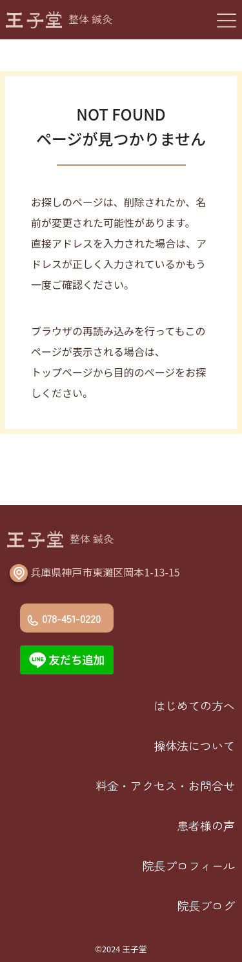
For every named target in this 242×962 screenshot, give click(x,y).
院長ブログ (206, 905)
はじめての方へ (194, 705)
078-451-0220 (71, 618)
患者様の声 (206, 825)
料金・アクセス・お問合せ (165, 785)
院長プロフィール (188, 865)
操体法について (194, 745)
